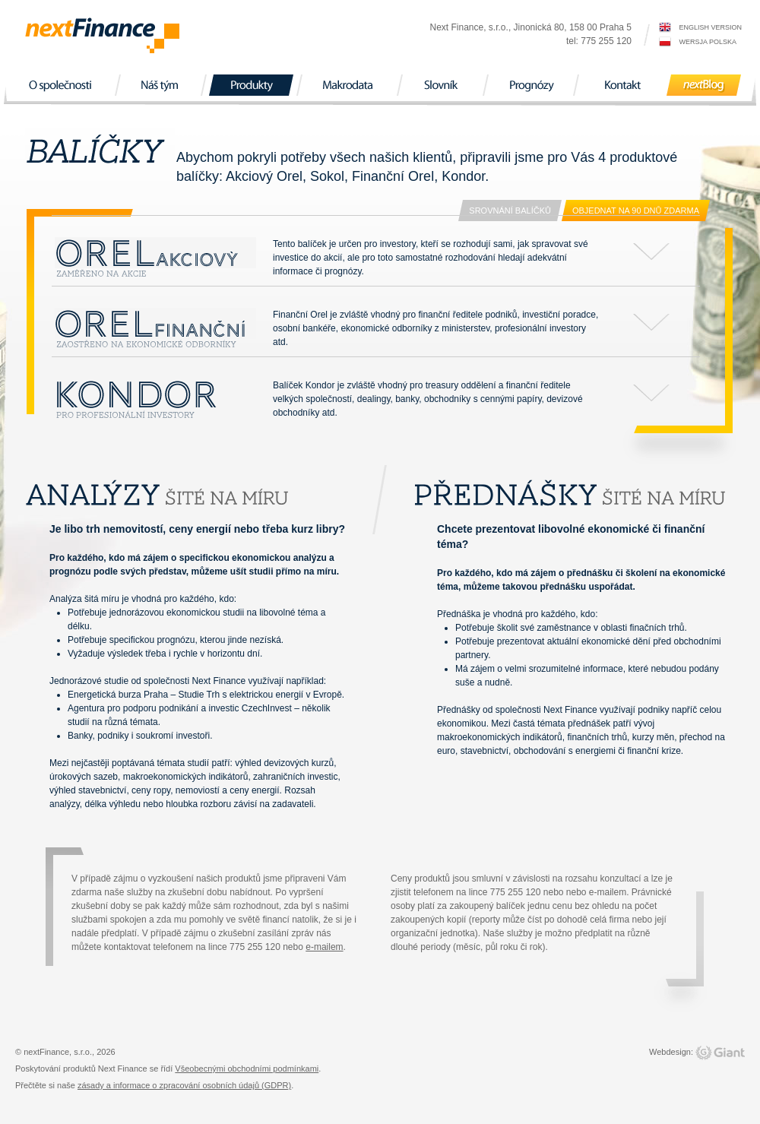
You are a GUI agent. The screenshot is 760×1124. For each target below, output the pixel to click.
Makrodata (349, 85)
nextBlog (704, 85)
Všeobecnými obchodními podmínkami (246, 1068)
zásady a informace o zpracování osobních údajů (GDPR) (184, 1085)
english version (710, 27)
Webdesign (670, 1051)
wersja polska (707, 42)
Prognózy (530, 85)
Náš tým (160, 85)
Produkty (251, 85)
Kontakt (622, 85)
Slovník (442, 85)
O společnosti (62, 85)
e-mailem (324, 947)
